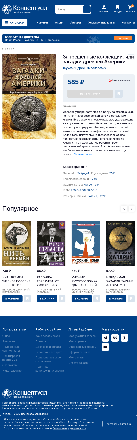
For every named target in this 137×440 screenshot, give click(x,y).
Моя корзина (77, 341)
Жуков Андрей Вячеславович (84, 68)
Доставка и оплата (48, 346)
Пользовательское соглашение (48, 359)
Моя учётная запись (82, 336)
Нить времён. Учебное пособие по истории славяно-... (16, 281)
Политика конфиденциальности (49, 368)
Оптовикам (9, 365)
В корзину (12, 298)
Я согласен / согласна (118, 423)
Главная (7, 48)
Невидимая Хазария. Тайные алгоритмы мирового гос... (119, 281)
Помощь (41, 341)
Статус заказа (78, 362)
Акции (59, 22)
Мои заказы (76, 357)
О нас (6, 336)
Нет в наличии (90, 93)
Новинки (42, 22)
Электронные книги (101, 22)
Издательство (12, 370)
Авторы (75, 22)
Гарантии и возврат (48, 352)
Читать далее (83, 154)
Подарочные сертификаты (11, 348)
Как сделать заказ (47, 336)
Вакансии (8, 341)
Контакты (128, 22)
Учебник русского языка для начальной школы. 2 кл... (84, 281)
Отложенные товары (82, 346)
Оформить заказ (79, 352)
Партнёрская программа (11, 357)
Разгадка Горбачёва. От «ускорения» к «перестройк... (48, 281)
